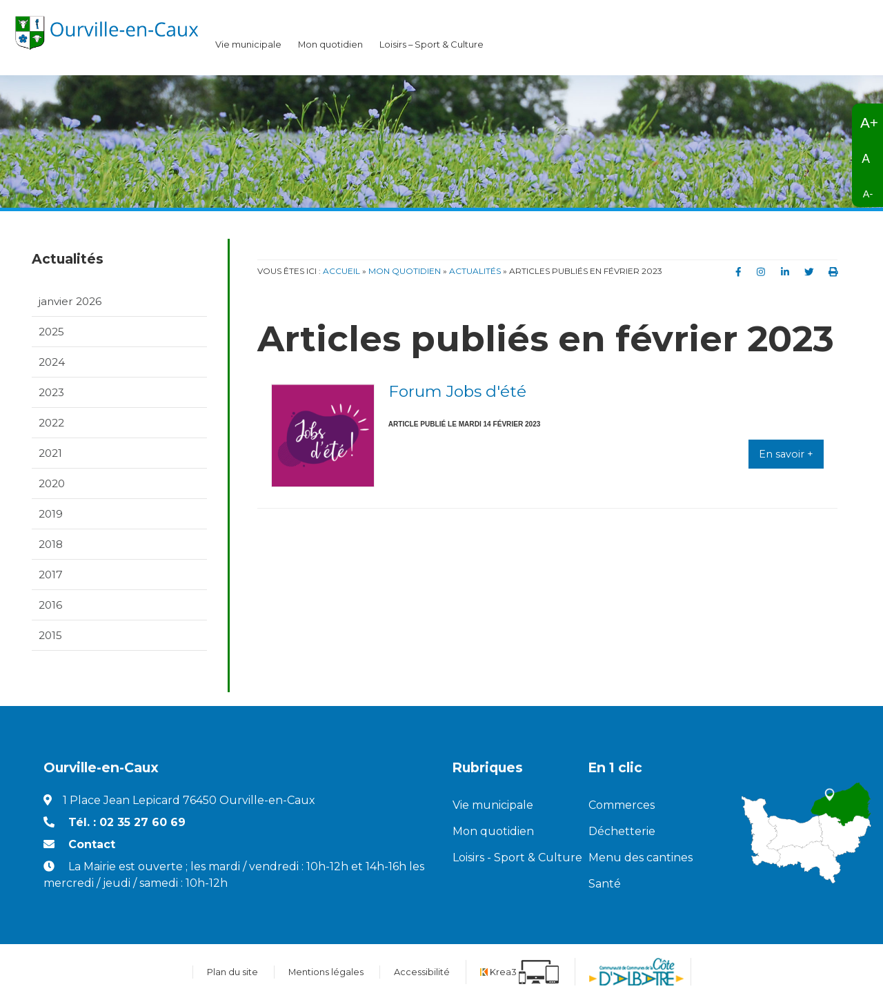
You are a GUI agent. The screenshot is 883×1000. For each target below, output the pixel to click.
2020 (52, 483)
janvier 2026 (70, 301)
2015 (50, 636)
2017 (51, 575)
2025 (51, 331)
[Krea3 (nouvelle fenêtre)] (519, 972)
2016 (50, 605)
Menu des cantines (640, 858)
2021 (50, 453)
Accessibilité (422, 972)
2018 (51, 544)
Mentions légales (326, 972)
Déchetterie (621, 832)
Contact (91, 845)
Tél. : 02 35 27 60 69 (127, 823)
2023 (51, 392)
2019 (51, 513)
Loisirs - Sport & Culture (510, 858)
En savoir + (786, 454)
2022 (51, 422)
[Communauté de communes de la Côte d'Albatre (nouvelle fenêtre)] (636, 972)
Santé (604, 884)
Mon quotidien (330, 44)
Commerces (621, 805)
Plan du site (232, 972)
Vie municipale (248, 44)
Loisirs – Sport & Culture (431, 44)
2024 (52, 362)
